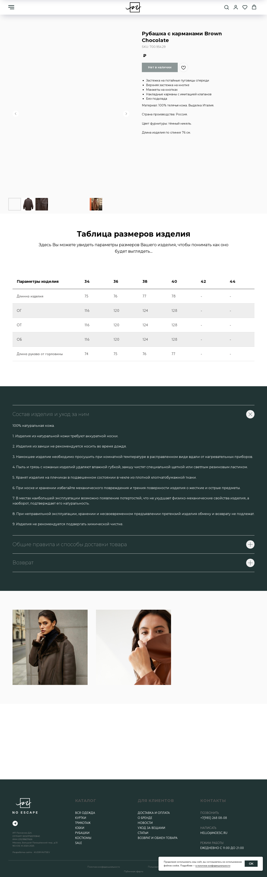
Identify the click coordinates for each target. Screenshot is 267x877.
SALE (78, 843)
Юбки (79, 828)
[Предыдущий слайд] (16, 114)
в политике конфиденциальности (212, 865)
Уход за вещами (151, 828)
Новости (145, 823)
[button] (226, 7)
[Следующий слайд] (126, 114)
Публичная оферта (133, 871)
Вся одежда (85, 813)
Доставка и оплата (154, 813)
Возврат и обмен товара (158, 838)
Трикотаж (83, 823)
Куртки (80, 818)
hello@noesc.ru (213, 833)
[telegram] (15, 823)
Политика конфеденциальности (103, 866)
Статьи (143, 833)
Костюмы (83, 838)
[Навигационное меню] (11, 7)
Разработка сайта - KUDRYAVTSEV (31, 852)
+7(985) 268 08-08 (213, 818)
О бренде (145, 818)
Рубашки (82, 833)
